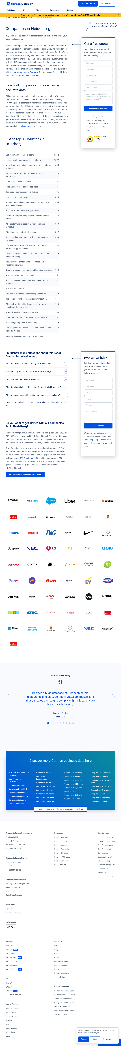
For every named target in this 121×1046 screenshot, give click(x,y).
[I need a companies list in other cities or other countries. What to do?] (37, 409)
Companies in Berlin (17, 810)
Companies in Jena (70, 798)
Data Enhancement (105, 852)
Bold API (9, 956)
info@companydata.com (15, 851)
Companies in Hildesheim (73, 791)
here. (38, 75)
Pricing (70, 10)
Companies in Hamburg (72, 779)
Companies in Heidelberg (73, 787)
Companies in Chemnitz (45, 793)
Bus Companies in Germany (16, 787)
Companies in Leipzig (71, 805)
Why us (39, 10)
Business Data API (105, 864)
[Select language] (11, 934)
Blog (56, 956)
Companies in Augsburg (18, 803)
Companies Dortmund (17, 792)
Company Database (105, 844)
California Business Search (64, 997)
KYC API (9, 994)
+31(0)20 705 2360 (13, 855)
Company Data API (105, 883)
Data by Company (61, 867)
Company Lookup (61, 972)
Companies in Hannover (72, 783)
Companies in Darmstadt (46, 797)
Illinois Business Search (63, 1013)
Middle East (10, 1039)
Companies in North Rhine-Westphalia (101, 788)
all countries (26, 126)
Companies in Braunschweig (41, 784)
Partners (57, 976)
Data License (103, 860)
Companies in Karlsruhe (72, 802)
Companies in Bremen (44, 789)
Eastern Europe (11, 1023)
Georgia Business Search (64, 1009)
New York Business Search (64, 1017)
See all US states (60, 1021)
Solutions (11, 10)
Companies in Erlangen (45, 804)
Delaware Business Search (64, 1001)
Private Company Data (106, 848)
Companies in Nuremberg (100, 793)
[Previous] (8, 703)
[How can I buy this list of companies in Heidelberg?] (37, 372)
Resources (55, 10)
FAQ (56, 952)
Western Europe (12, 1015)
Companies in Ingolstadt (72, 794)
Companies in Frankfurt (45, 808)
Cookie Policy (104, 123)
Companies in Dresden (45, 800)
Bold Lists (9, 952)
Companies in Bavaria (17, 807)
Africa (8, 1043)
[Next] (113, 703)
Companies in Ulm (98, 800)
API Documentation (13, 1001)
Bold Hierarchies (12, 972)
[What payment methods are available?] (37, 381)
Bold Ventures (11, 976)
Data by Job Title (61, 844)
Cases (56, 964)
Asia (7, 1031)
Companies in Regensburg (101, 797)
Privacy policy (93, 123)
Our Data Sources (61, 968)
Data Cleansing (104, 867)
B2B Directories (26, 465)
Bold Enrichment (12, 968)
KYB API (9, 997)
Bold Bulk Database (13, 960)
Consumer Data (60, 871)
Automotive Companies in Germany (19, 780)
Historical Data (104, 875)
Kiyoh (104, 137)
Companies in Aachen (17, 799)
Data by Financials (61, 856)
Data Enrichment (104, 856)
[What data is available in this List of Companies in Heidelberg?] (37, 389)
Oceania (9, 1027)
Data (26, 10)
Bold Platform (11, 964)
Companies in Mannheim (100, 779)
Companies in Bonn (43, 779)
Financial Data (103, 879)
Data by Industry (60, 852)
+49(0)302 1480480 (13, 877)
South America (11, 1035)
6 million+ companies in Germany (23, 72)
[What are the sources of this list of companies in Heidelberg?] (37, 398)
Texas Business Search (63, 1005)
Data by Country (60, 848)
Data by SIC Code (61, 860)
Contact (57, 960)
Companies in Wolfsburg (100, 804)
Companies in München (100, 783)
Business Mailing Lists (106, 871)
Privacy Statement (61, 980)
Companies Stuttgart (99, 808)
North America (11, 1019)
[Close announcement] (118, 15)
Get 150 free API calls (91, 15)
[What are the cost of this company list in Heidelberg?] (37, 364)
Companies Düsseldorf (18, 796)
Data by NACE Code (62, 864)
